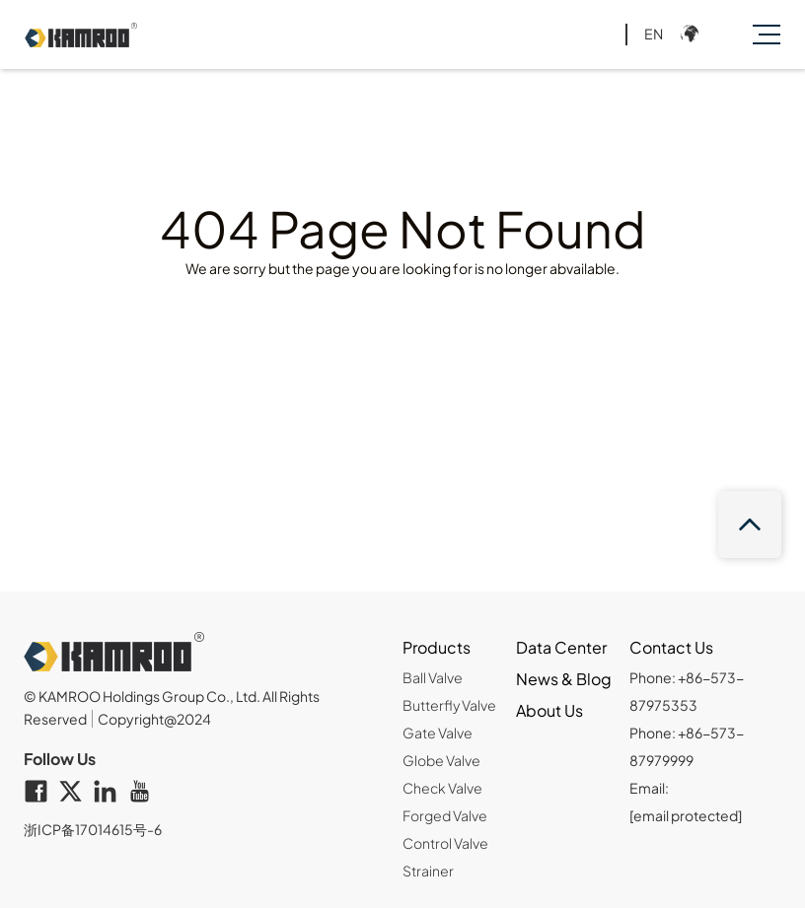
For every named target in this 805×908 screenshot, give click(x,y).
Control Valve (445, 843)
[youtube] (144, 792)
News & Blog (564, 678)
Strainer (428, 870)
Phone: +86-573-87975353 (686, 691)
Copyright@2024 (154, 719)
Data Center (561, 647)
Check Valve (442, 788)
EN (653, 33)
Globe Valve (441, 760)
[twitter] (75, 792)
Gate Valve (437, 732)
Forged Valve (444, 815)
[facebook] (41, 792)
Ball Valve (432, 677)
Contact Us (671, 647)
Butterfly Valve (449, 705)
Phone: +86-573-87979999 (686, 746)
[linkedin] (110, 792)
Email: (685, 801)
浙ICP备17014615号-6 (93, 829)
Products (436, 647)
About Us (549, 710)
